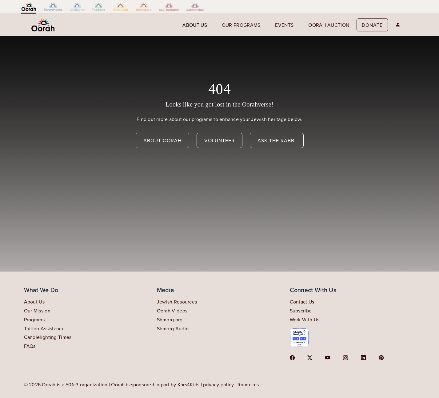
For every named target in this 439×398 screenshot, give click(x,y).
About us (194, 25)
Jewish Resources (177, 301)
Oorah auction (328, 25)
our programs (241, 25)
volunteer (219, 140)
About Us (34, 301)
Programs (34, 319)
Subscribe (301, 310)
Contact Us (302, 301)
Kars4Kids (189, 384)
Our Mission (37, 310)
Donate (372, 25)
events (284, 25)
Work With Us (305, 319)
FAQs (30, 346)
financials (248, 384)
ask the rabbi (276, 140)
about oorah (162, 140)
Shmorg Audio (173, 328)
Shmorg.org (170, 319)
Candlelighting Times (48, 337)
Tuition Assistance (44, 328)
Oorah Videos (172, 310)
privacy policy (218, 384)
